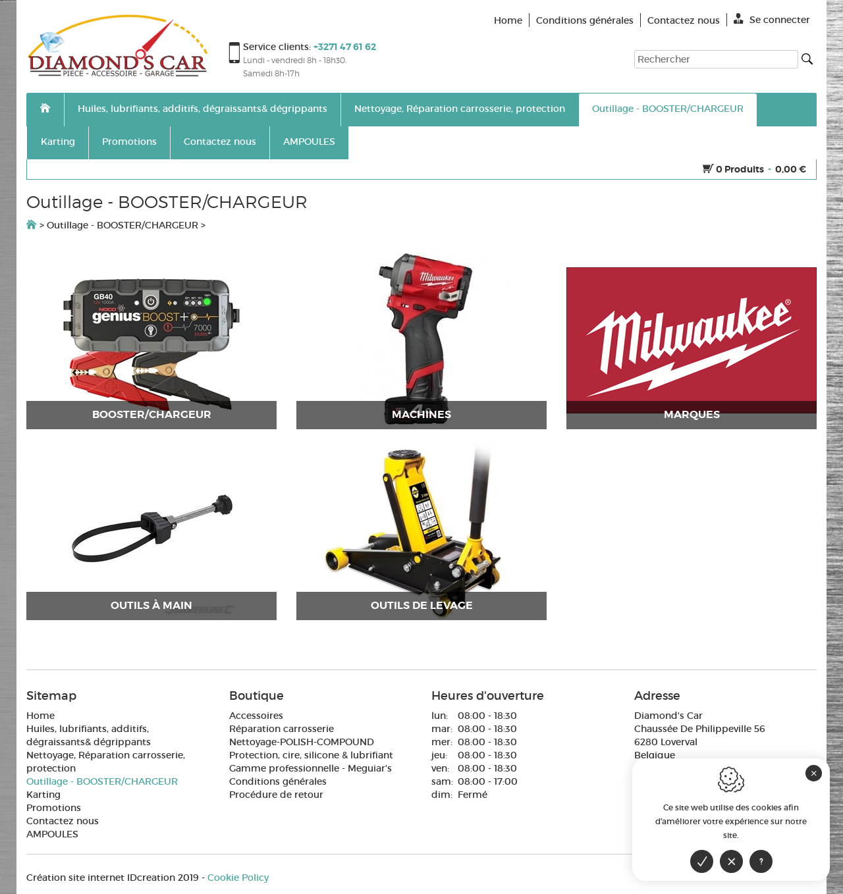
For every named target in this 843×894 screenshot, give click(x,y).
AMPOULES (309, 141)
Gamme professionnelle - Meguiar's (310, 768)
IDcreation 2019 (112, 877)
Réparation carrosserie (281, 729)
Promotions (129, 141)
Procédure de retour (276, 795)
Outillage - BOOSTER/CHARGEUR (668, 109)
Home (40, 716)
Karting (58, 141)
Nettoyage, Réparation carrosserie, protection (459, 109)
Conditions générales (278, 781)
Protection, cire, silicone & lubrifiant (311, 755)
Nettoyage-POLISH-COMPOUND (301, 742)
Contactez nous (220, 141)
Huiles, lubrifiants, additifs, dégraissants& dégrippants (202, 109)
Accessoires (256, 716)
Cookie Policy (238, 877)
